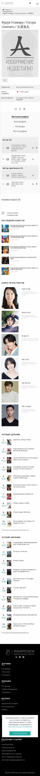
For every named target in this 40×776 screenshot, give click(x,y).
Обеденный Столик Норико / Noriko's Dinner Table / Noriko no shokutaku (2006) (18, 158)
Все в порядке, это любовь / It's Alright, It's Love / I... (24, 522)
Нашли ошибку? (12, 213)
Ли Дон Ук (25, 336)
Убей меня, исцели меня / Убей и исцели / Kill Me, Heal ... (24, 477)
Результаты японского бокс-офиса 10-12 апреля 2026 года (24, 226)
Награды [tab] (20, 126)
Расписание (6, 672)
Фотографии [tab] (20, 131)
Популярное (6, 675)
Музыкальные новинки (10, 703)
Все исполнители (8, 707)
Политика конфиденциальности (13, 760)
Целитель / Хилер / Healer (22, 440)
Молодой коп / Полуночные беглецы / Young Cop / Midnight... (25, 598)
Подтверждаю (20, 733)
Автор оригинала (22, 87)
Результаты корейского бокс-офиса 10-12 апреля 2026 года (23, 247)
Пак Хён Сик (26, 383)
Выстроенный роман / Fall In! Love (29, 364)
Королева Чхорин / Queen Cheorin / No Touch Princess (25, 486)
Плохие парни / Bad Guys (21, 512)
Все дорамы (6, 669)
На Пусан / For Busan (20, 551)
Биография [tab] (20, 121)
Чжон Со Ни (26, 312)
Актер (31, 87)
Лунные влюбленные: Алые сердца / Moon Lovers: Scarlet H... (25, 459)
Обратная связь (7, 744)
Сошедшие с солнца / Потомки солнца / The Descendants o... (23, 468)
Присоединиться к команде (11, 754)
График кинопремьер (9, 689)
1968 (25, 98)
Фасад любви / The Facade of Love (29, 293)
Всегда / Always (18, 560)
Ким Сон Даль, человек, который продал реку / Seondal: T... (24, 607)
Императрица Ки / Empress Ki (23, 494)
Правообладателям (9, 751)
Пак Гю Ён (25, 359)
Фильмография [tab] (20, 116)
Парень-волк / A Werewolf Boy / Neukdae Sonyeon (23, 625)
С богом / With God (19, 588)
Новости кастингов (13, 283)
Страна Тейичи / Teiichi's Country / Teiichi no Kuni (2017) (18, 175)
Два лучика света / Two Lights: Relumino (23, 579)
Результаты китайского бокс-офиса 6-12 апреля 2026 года (24, 236)
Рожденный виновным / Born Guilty (29, 411)
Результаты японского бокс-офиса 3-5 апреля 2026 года (24, 268)
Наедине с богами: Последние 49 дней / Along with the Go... (24, 570)
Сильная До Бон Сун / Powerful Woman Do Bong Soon (23, 450)
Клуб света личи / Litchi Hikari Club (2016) (17, 184)
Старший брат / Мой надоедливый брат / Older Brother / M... (25, 543)
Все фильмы (6, 686)
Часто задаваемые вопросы (12, 757)
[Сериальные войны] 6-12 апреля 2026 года (23, 258)
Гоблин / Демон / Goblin (21, 503)
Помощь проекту (8, 748)
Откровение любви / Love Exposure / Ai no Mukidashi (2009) (18, 147)
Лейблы (4, 710)
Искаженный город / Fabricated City (25, 615)
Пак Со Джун (26, 406)
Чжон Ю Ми (26, 289)
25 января (19, 98)
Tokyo (21, 92)
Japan (26, 92)
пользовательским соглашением (20, 727)
